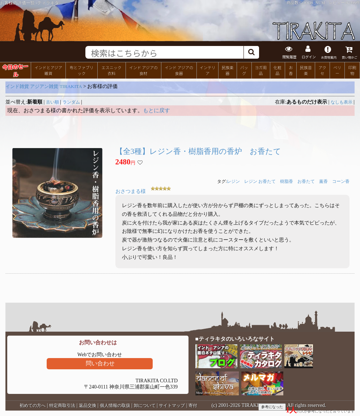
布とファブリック (81, 70)
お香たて (306, 181)
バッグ (244, 70)
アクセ (322, 70)
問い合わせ (100, 363)
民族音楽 (306, 70)
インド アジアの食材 (143, 70)
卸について (145, 405)
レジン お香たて (260, 181)
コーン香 (341, 181)
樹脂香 (286, 181)
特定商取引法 (62, 405)
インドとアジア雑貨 (48, 70)
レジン (233, 181)
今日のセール (15, 70)
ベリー (337, 70)
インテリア (207, 70)
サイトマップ (172, 405)
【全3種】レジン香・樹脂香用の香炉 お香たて (198, 151)
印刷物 (352, 70)
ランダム (71, 102)
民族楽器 (227, 70)
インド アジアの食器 (179, 70)
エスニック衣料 (112, 70)
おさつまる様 (130, 191)
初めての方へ (33, 405)
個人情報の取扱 (115, 405)
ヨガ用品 (261, 70)
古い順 (52, 102)
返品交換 (87, 405)
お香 (291, 70)
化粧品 (277, 70)
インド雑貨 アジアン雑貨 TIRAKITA (43, 86)
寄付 (193, 405)
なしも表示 (341, 102)
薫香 (323, 181)
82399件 (353, 2)
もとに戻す (156, 110)
